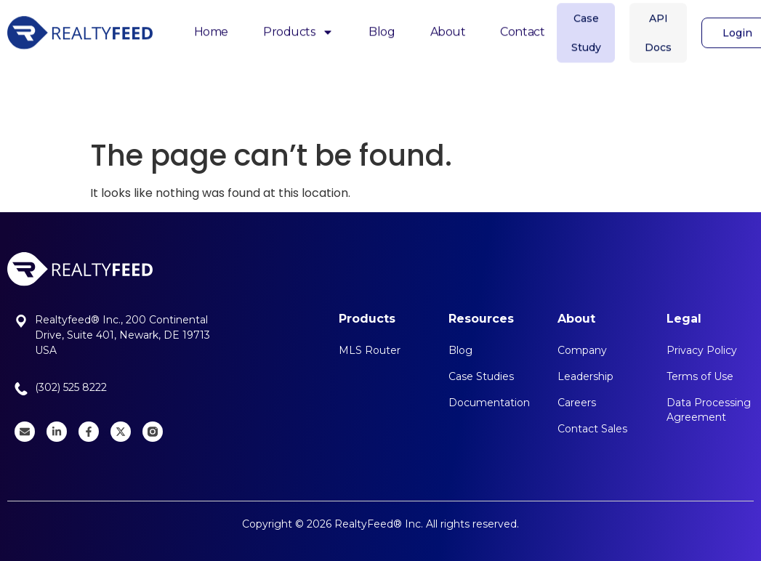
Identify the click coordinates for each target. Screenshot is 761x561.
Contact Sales (592, 428)
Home (211, 26)
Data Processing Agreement (709, 410)
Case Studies (481, 376)
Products (298, 27)
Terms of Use (700, 376)
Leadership (585, 376)
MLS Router (369, 350)
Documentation (489, 402)
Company (582, 350)
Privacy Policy (702, 350)
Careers (576, 402)
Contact (522, 26)
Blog (382, 26)
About (448, 26)
